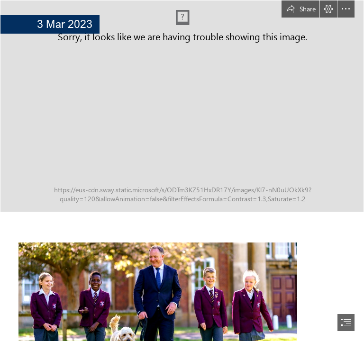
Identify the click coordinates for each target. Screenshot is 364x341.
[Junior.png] (182, 106)
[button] (300, 9)
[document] (182, 170)
